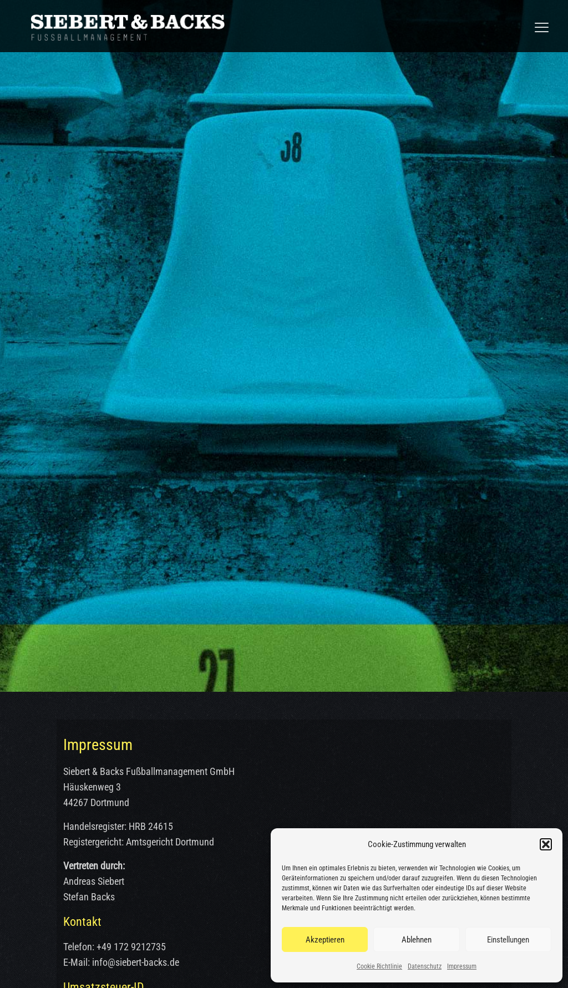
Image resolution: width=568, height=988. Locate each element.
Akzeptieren (325, 940)
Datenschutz (425, 966)
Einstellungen (508, 940)
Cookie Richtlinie (379, 966)
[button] (545, 844)
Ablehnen (417, 940)
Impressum (461, 966)
